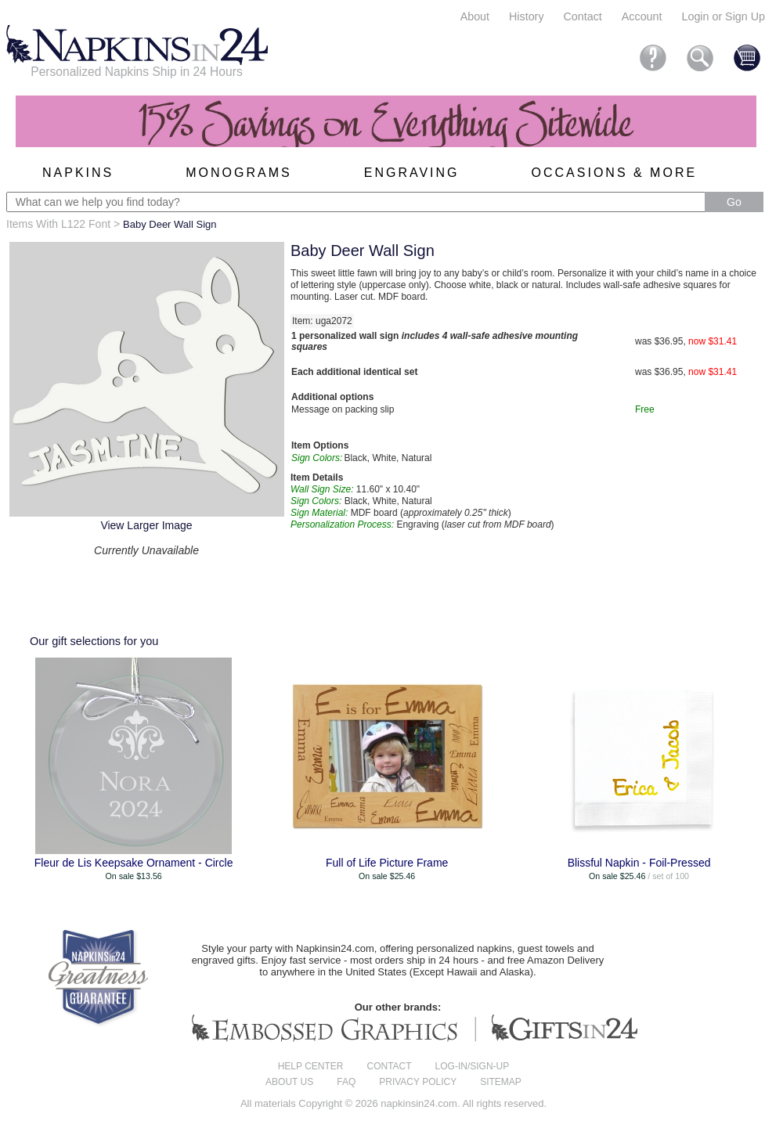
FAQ (346, 1081)
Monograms (238, 172)
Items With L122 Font (58, 224)
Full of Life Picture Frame (387, 862)
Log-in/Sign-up (472, 1066)
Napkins (78, 172)
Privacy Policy (417, 1081)
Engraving (412, 172)
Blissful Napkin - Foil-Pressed (639, 862)
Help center (311, 1066)
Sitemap (500, 1081)
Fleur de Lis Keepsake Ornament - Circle (133, 862)
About (474, 16)
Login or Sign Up (723, 16)
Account (642, 16)
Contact (583, 16)
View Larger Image (146, 525)
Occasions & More (615, 172)
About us (289, 1081)
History (526, 16)
